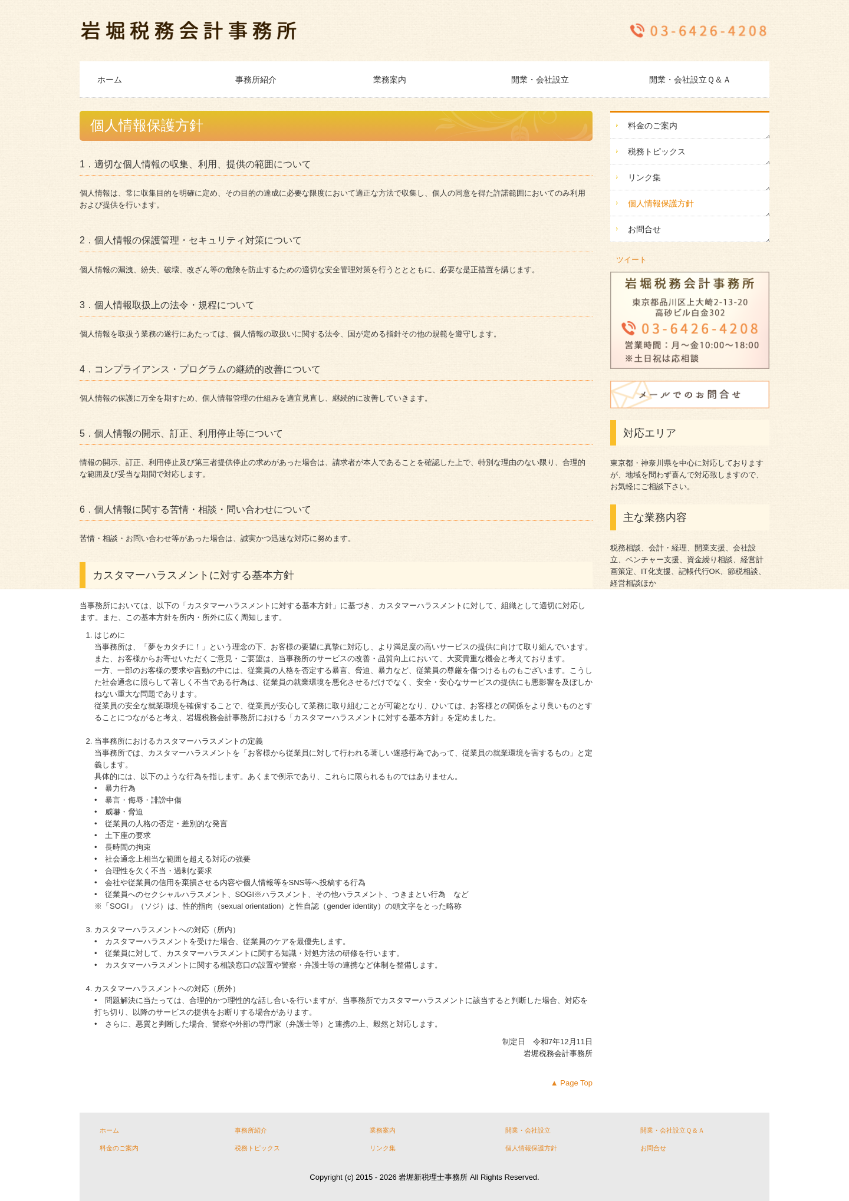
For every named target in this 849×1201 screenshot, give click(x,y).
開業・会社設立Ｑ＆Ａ (690, 79)
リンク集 (644, 177)
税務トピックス (657, 151)
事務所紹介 (256, 79)
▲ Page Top (572, 1082)
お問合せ (644, 229)
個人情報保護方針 (661, 203)
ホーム (109, 79)
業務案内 (389, 79)
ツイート (631, 259)
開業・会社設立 (540, 79)
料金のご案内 (652, 125)
